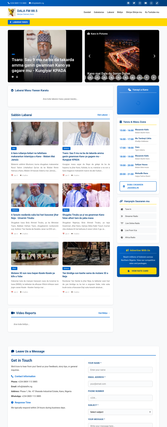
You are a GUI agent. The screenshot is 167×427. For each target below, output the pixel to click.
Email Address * (96, 377)
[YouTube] (146, 3)
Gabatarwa (99, 12)
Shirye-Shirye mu (134, 12)
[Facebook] (128, 3)
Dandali (87, 12)
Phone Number (96, 391)
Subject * (93, 405)
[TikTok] (157, 3)
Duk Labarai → (104, 115)
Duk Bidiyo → (104, 313)
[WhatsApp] (151, 3)
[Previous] (89, 56)
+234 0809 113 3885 (17, 3)
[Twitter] (134, 3)
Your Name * (94, 363)
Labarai (110, 12)
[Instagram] (140, 3)
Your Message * (96, 419)
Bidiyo (120, 12)
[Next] (154, 56)
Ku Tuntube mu (152, 12)
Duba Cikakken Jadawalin (133, 186)
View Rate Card (138, 271)
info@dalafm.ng (36, 3)
